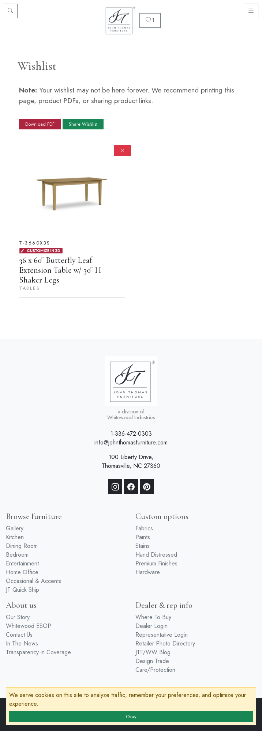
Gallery (14, 528)
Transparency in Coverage (38, 652)
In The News (22, 643)
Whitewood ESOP (28, 626)
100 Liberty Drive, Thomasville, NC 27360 (131, 461)
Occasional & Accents (33, 581)
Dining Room (22, 546)
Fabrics (144, 528)
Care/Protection (155, 670)
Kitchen (15, 537)
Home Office (22, 572)
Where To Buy (153, 617)
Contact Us (19, 634)
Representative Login (161, 634)
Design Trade (152, 661)
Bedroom (17, 554)
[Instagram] (115, 486)
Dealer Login (151, 626)
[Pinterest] (147, 486)
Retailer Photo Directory (165, 643)
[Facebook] (131, 486)
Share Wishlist (83, 124)
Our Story (18, 617)
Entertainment (22, 563)
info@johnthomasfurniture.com (131, 442)
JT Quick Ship (22, 590)
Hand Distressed (156, 554)
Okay (131, 716)
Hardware (147, 572)
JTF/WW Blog (153, 652)
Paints (142, 537)
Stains (142, 546)
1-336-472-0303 (131, 433)
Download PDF (40, 124)
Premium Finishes (156, 563)
